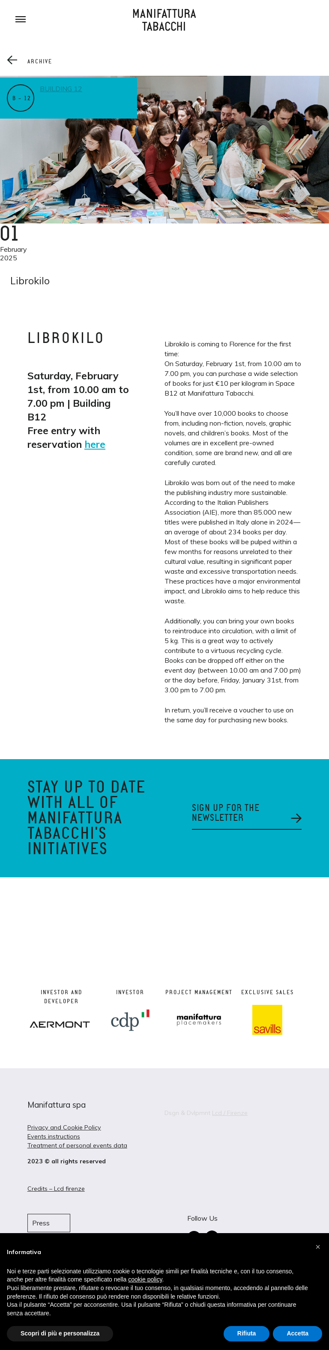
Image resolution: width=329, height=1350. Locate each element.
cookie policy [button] (145, 1279)
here (94, 444)
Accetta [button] (297, 1333)
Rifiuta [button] (246, 1333)
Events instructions (53, 1136)
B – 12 (21, 98)
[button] (318, 1247)
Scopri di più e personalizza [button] (60, 1333)
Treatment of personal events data (77, 1145)
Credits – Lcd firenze (56, 1188)
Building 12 (62, 88)
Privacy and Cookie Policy (64, 1127)
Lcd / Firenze (230, 1113)
